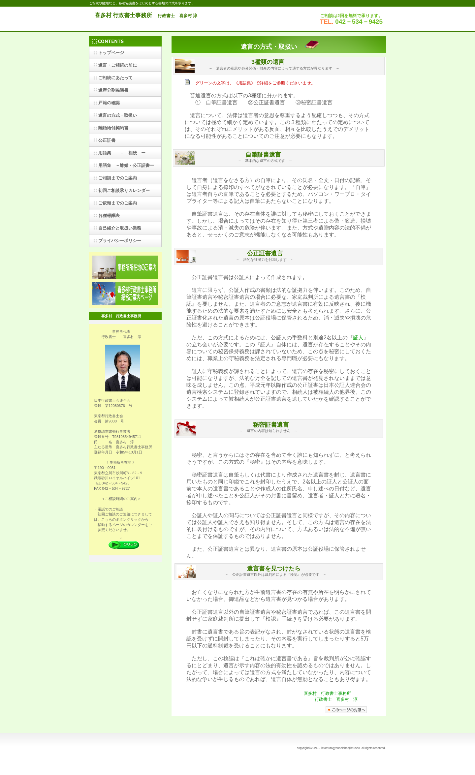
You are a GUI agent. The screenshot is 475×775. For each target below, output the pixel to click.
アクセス (125, 267)
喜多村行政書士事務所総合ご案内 (125, 293)
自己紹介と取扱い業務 (119, 228)
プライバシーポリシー (119, 240)
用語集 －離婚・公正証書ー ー (128, 167)
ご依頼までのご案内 (117, 203)
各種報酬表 (109, 215)
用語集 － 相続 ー (121, 152)
